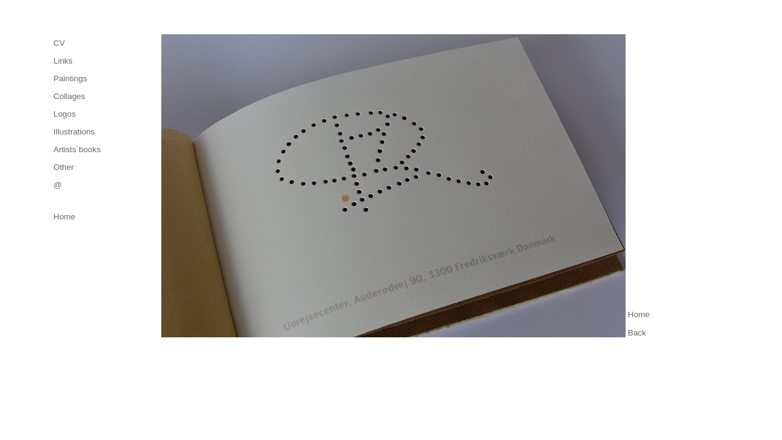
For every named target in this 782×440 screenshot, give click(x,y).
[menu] (77, 114)
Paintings (70, 78)
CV (59, 43)
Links (63, 60)
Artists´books (77, 149)
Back (637, 332)
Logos (65, 114)
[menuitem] (77, 43)
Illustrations (74, 131)
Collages (70, 96)
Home (65, 216)
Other (64, 167)
